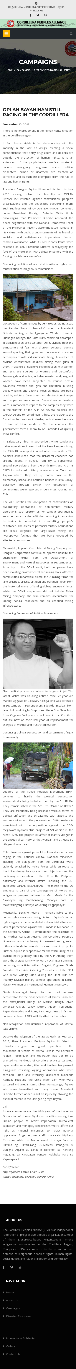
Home (9, 70)
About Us (12, 1300)
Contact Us (13, 1354)
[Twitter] (12, 1267)
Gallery (10, 1346)
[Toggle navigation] (6, 33)
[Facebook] (3, 1267)
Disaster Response (18, 1316)
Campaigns (23, 70)
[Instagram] (20, 1267)
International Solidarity (20, 1338)
